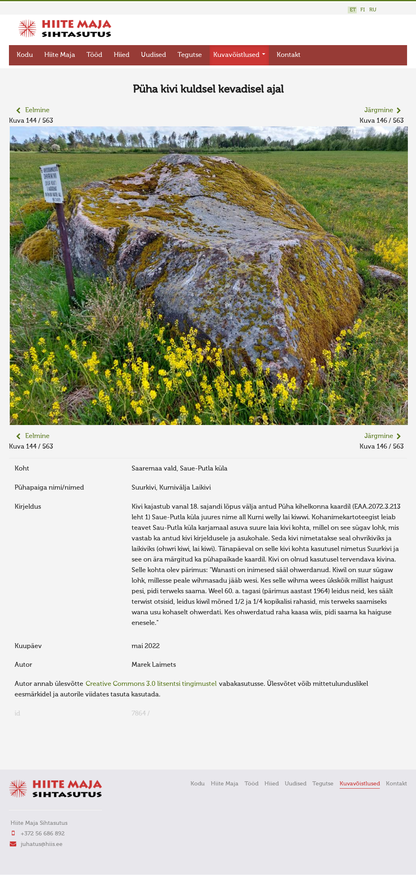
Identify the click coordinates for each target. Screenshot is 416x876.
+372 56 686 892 (43, 834)
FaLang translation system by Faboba (37, 752)
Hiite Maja (59, 55)
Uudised (153, 55)
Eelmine (37, 110)
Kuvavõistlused (239, 55)
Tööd (94, 55)
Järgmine (378, 110)
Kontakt (289, 55)
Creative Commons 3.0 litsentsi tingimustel (151, 684)
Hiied (122, 55)
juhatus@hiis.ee (42, 844)
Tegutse (190, 55)
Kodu (25, 55)
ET (353, 10)
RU (372, 10)
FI (362, 10)
